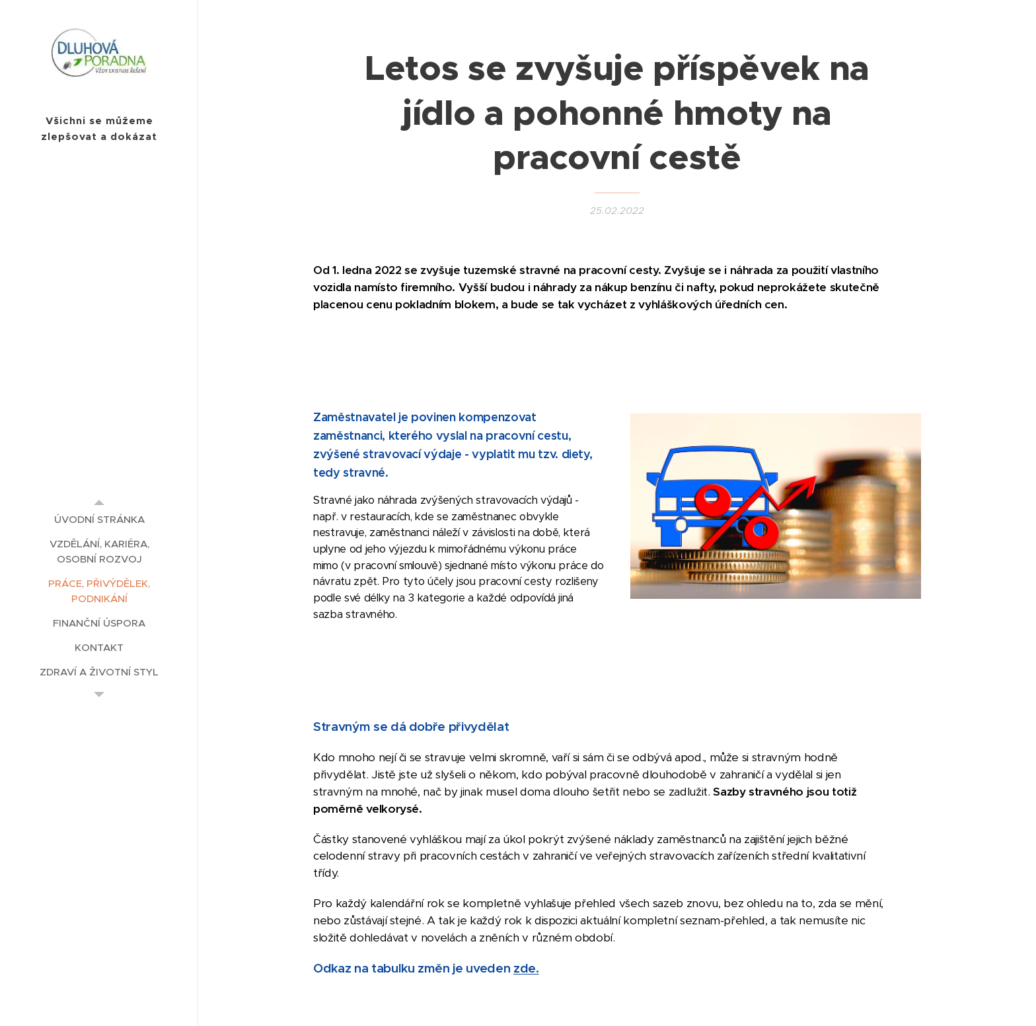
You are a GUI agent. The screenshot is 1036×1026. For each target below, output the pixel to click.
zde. (526, 968)
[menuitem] (99, 519)
